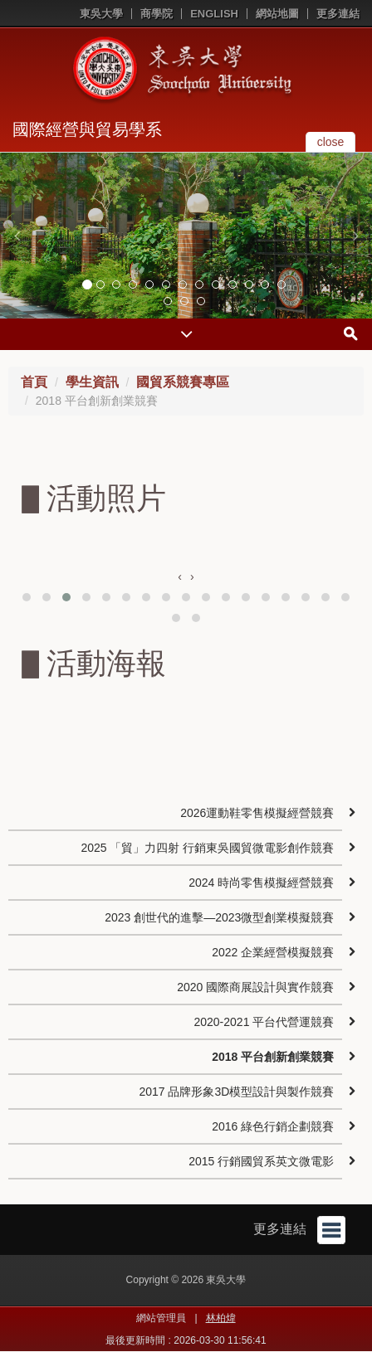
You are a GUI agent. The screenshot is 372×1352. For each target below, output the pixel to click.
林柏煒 (221, 1318)
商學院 (156, 13)
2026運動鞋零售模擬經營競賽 (257, 812)
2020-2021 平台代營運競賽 (263, 1022)
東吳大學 (101, 13)
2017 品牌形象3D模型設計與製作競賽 (236, 1091)
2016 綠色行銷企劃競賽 (273, 1126)
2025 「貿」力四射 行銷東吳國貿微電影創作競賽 (207, 847)
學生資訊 (92, 382)
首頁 (34, 382)
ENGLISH (214, 13)
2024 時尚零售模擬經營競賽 (261, 882)
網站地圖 (277, 13)
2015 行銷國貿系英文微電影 (261, 1161)
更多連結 (338, 13)
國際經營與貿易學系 (87, 129)
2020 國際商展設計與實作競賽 (255, 987)
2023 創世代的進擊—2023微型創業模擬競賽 (219, 917)
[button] (16, 235)
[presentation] (180, 576)
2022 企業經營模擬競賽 (273, 952)
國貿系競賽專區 (182, 382)
